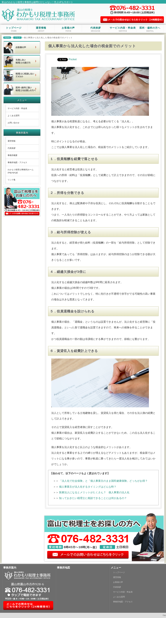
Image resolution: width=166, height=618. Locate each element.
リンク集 (11, 180)
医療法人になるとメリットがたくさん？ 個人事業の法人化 (95, 492)
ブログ (17, 37)
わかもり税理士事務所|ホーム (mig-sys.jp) (21, 171)
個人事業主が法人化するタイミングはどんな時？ (87, 486)
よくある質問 (13, 115)
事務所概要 (12, 155)
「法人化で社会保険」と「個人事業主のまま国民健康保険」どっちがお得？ (103, 480)
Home (7, 37)
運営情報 (41, 29)
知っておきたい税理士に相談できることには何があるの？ (93, 498)
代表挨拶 (95, 29)
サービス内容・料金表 (123, 29)
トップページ (13, 29)
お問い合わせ (13, 123)
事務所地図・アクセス (17, 162)
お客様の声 (68, 29)
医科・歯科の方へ (149, 29)
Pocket (73, 59)
